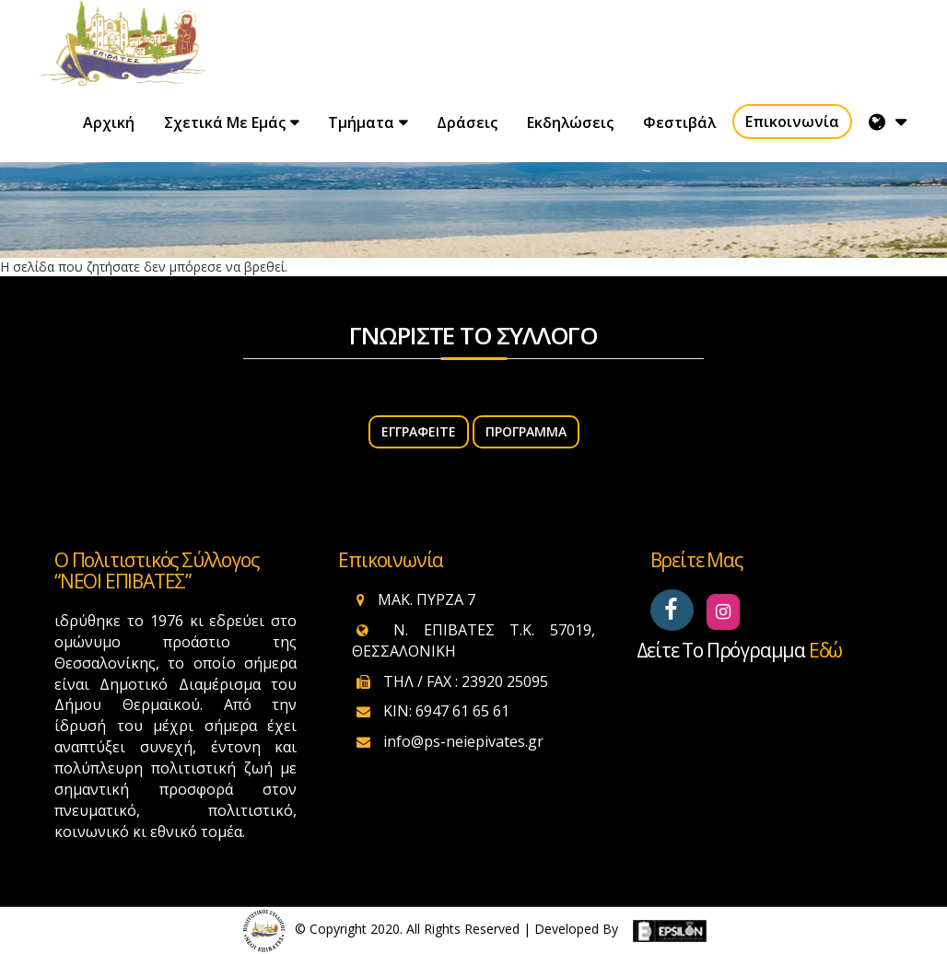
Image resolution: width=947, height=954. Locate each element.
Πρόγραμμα (526, 431)
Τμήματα (361, 122)
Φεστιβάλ (679, 122)
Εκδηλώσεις (570, 122)
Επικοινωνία (792, 121)
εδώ (825, 650)
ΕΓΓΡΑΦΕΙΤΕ (418, 431)
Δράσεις (467, 122)
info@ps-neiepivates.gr (463, 741)
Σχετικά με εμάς (225, 122)
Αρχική (108, 122)
